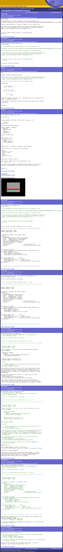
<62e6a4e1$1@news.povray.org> (14, 531)
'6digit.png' (12, 177)
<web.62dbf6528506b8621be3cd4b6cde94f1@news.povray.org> (22, 71)
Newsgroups (8, 8)
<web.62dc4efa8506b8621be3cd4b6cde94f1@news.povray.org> (22, 113)
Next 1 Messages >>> (56, 12)
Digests (10, 6)
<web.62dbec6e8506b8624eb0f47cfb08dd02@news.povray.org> (22, 41)
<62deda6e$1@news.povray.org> (14, 332)
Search (21, 6)
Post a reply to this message (7, 36)
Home (2, 6)
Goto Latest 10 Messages (31, 12)
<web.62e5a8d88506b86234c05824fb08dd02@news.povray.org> (22, 463)
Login (24, 6)
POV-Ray (3, 8)
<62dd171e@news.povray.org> (13, 274)
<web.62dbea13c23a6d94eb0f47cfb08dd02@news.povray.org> (21, 17)
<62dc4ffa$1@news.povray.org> (14, 203)
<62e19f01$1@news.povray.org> (14, 390)
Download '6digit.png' (6, 175)
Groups (6, 6)
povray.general (15, 8)
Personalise (16, 6)
